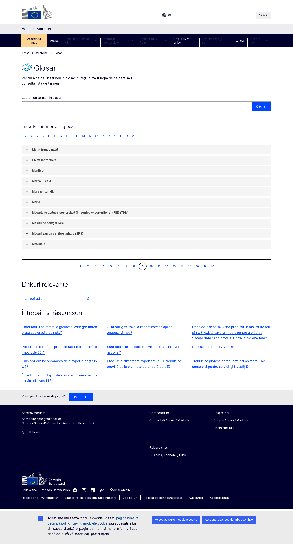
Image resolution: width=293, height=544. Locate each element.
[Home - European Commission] (49, 480)
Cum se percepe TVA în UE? (214, 347)
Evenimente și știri (216, 40)
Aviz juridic (196, 498)
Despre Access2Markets (230, 420)
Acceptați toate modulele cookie (176, 519)
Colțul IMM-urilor (182, 40)
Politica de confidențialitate (163, 498)
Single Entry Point (153, 40)
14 (181, 266)
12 (166, 266)
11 (159, 266)
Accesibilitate (219, 498)
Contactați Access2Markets (169, 420)
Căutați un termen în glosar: (42, 98)
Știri (90, 299)
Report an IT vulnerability (40, 498)
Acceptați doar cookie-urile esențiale (229, 519)
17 (204, 266)
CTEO (240, 41)
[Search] (263, 15)
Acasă (54, 41)
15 (189, 266)
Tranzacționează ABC (81, 40)
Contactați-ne (120, 490)
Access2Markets (33, 413)
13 (174, 266)
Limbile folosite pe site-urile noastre (90, 498)
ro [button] (167, 15)
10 (151, 266)
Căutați (261, 106)
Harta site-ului (223, 428)
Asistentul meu (34, 40)
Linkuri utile (33, 299)
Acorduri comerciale (118, 40)
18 (212, 266)
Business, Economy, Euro (167, 455)
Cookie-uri (130, 498)
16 (197, 266)
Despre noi (259, 40)
